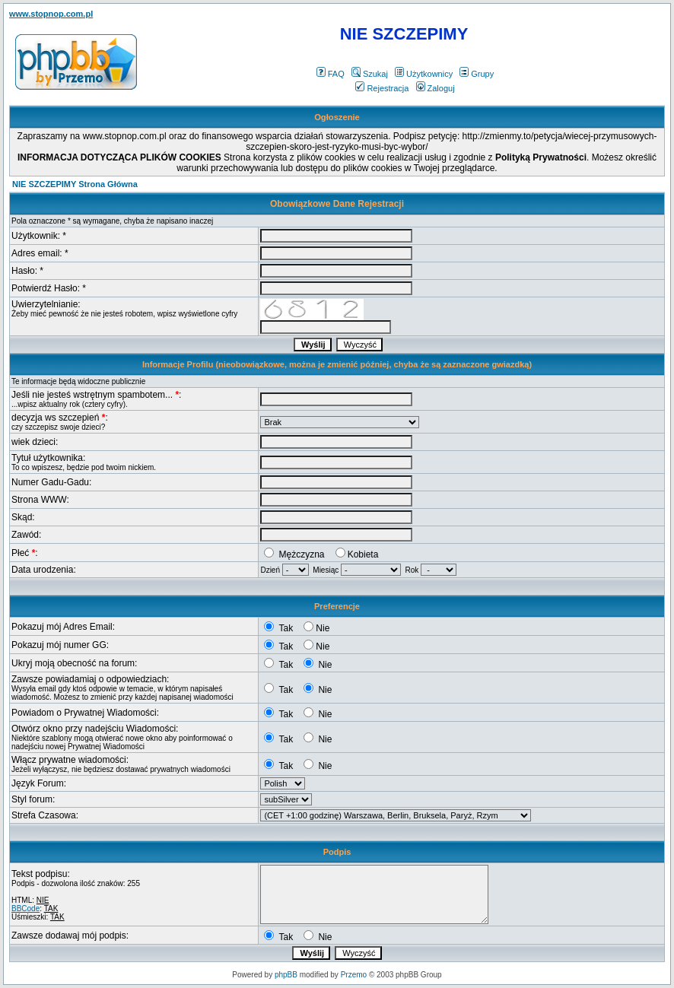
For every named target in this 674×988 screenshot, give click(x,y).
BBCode (25, 908)
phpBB (286, 975)
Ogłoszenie (337, 117)
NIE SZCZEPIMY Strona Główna (75, 184)
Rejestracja (382, 88)
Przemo (354, 975)
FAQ (330, 73)
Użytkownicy (424, 73)
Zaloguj (435, 88)
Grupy (476, 73)
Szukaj (369, 73)
